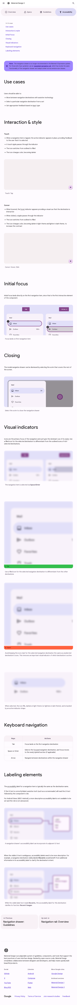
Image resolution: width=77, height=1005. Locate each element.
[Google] (7, 996)
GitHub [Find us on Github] (6, 974)
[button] (3, 3)
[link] (9, 27)
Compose (31, 978)
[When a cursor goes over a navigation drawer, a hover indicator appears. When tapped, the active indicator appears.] (38, 248)
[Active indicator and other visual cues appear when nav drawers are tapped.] (38, 174)
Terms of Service (34, 996)
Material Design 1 (57, 983)
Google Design (57, 974)
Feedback (66, 996)
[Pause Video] (71, 187)
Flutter (30, 983)
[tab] (10, 12)
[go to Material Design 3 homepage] (16, 3)
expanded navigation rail (42, 66)
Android (31, 974)
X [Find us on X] (4, 978)
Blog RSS (7, 987)
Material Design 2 (58, 987)
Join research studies (52, 996)
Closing (8, 39)
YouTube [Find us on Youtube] (7, 983)
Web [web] (29, 987)
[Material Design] (6, 950)
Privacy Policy (20, 996)
